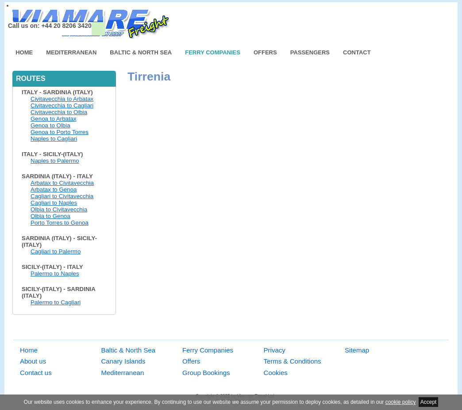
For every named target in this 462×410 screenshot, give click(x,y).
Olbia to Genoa (50, 216)
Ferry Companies (212, 52)
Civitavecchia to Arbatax (62, 99)
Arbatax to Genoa (54, 189)
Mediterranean (71, 52)
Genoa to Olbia (50, 125)
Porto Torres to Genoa (60, 222)
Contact (357, 52)
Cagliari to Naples (54, 202)
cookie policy (400, 402)
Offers (265, 52)
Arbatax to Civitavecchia (62, 183)
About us (33, 361)
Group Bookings (206, 372)
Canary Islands (123, 361)
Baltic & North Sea (141, 52)
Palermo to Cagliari (56, 302)
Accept (428, 402)
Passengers (310, 52)
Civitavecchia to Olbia (59, 112)
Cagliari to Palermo (56, 251)
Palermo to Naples (55, 273)
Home (24, 52)
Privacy (274, 350)
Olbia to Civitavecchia (59, 209)
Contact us (36, 372)
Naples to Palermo (55, 160)
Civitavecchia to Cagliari (62, 105)
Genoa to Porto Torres (60, 132)
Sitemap (357, 350)
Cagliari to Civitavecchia (62, 196)
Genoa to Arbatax (54, 118)
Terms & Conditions (292, 361)
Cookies (276, 372)
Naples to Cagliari (54, 138)
